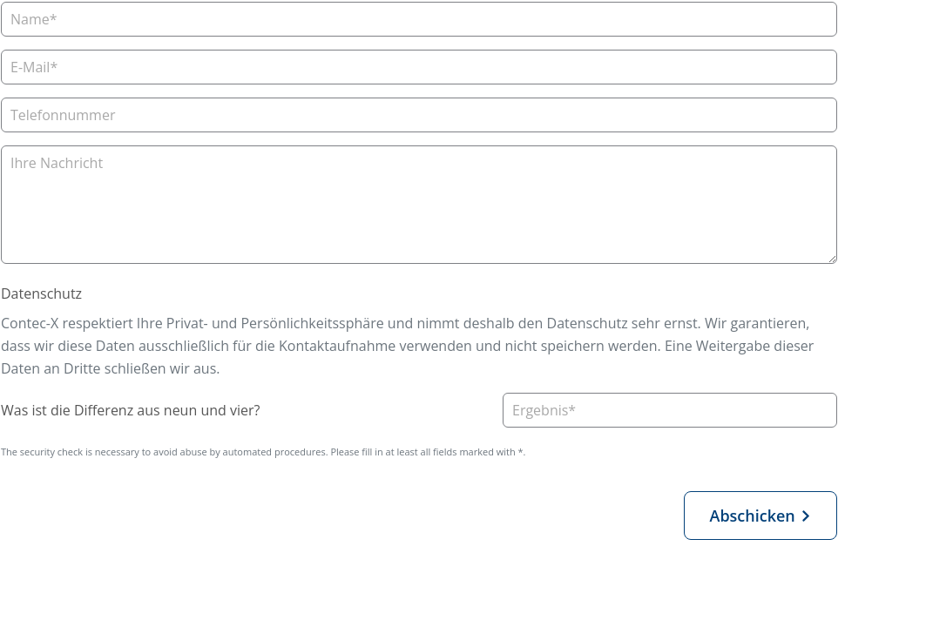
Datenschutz (41, 293)
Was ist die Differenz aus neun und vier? (130, 410)
